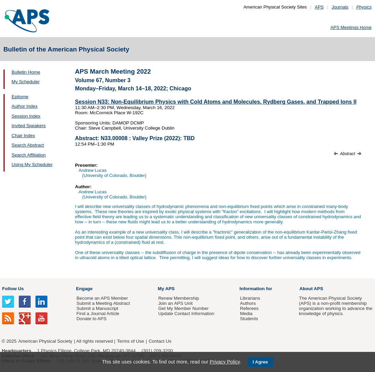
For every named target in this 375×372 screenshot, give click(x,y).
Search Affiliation (29, 155)
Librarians (250, 298)
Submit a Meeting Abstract (103, 303)
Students (249, 318)
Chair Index (23, 135)
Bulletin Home (26, 72)
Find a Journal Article (97, 313)
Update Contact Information (186, 313)
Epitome (20, 96)
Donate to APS (91, 318)
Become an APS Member (102, 298)
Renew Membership (178, 298)
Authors (248, 303)
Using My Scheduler (32, 164)
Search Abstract (28, 145)
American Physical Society (45, 341)
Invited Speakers (29, 125)
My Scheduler (26, 81)
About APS (311, 288)
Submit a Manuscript (97, 308)
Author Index (25, 106)
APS (319, 7)
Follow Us (13, 288)
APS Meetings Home (351, 27)
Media (246, 313)
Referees (249, 308)
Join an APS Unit (175, 303)
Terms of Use (130, 341)
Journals (340, 7)
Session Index (26, 116)
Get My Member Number (183, 308)
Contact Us (160, 341)
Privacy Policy (225, 361)
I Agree (260, 361)
